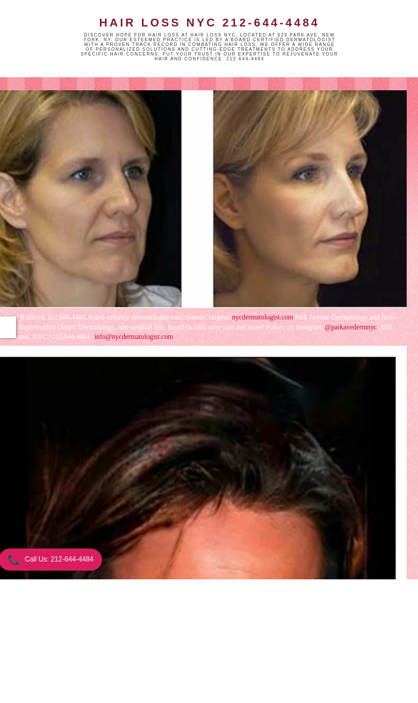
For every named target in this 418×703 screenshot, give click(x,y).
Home (156, 659)
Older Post (232, 659)
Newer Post (79, 659)
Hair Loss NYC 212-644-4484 (209, 22)
